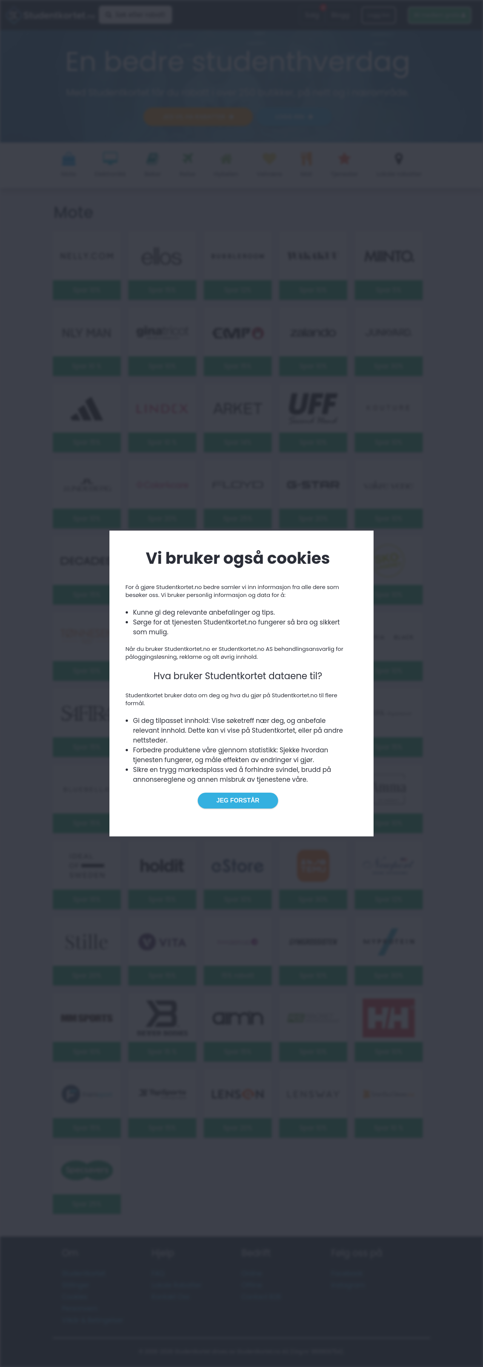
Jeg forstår (238, 800)
